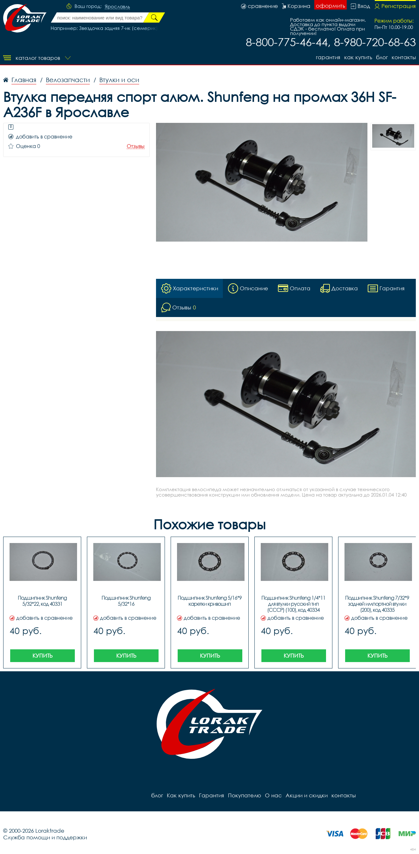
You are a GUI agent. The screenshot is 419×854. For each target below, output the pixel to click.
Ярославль (117, 6)
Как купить (358, 57)
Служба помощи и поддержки (45, 837)
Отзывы (136, 146)
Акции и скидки (307, 795)
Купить (42, 655)
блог (382, 57)
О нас (273, 795)
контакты (404, 57)
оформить (330, 5)
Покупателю (244, 795)
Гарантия (328, 57)
